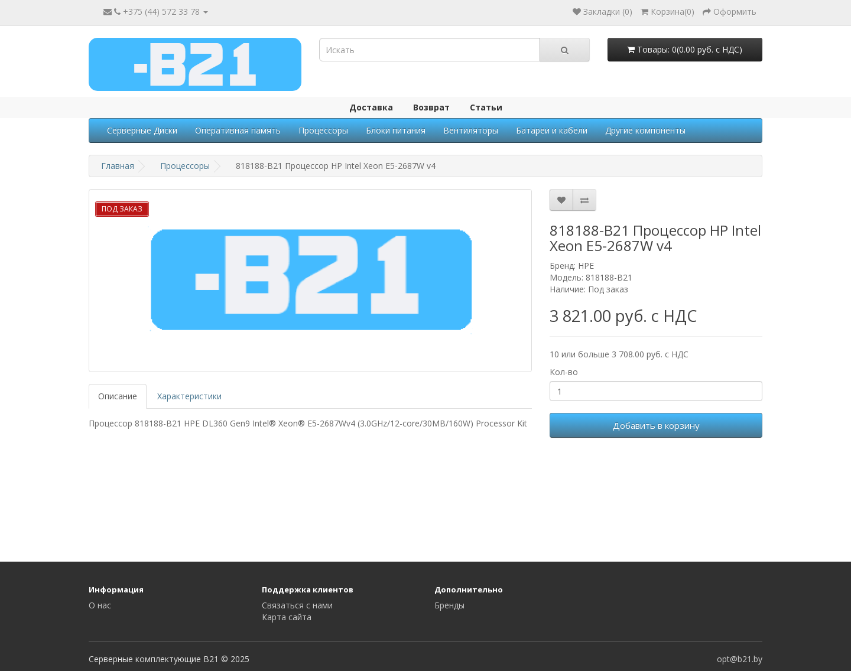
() (667, 11)
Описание (117, 396)
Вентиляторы (470, 130)
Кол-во (564, 371)
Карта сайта (286, 617)
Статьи (486, 107)
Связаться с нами (297, 605)
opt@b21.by (739, 659)
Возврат (431, 107)
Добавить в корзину (656, 425)
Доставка (371, 107)
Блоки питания (396, 130)
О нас (100, 605)
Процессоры (323, 130)
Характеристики (189, 396)
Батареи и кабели (551, 130)
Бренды (449, 605)
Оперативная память (238, 130)
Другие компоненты (645, 130)
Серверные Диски (142, 130)
